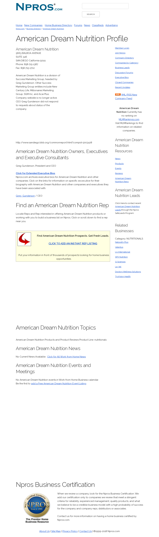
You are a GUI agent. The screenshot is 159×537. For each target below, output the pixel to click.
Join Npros (120, 53)
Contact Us (85, 531)
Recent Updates (122, 87)
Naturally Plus (121, 242)
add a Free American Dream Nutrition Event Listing (58, 383)
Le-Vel (118, 266)
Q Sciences (120, 261)
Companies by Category (126, 62)
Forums (78, 25)
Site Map (56, 531)
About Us (44, 531)
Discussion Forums (124, 72)
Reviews (119, 173)
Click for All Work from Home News (66, 356)
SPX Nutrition (121, 257)
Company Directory (124, 58)
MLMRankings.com (129, 119)
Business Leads (122, 67)
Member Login (122, 48)
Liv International (122, 252)
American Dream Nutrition (53, 29)
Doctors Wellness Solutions (128, 271)
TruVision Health (123, 276)
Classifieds (98, 25)
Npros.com (20, 29)
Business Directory (33, 29)
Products (119, 163)
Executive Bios (122, 77)
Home (19, 25)
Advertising (111, 25)
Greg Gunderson (25, 195)
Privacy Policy (70, 531)
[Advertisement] (87, 93)
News (87, 25)
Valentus (119, 247)
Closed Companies (124, 82)
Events (118, 168)
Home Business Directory (58, 25)
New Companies (33, 25)
